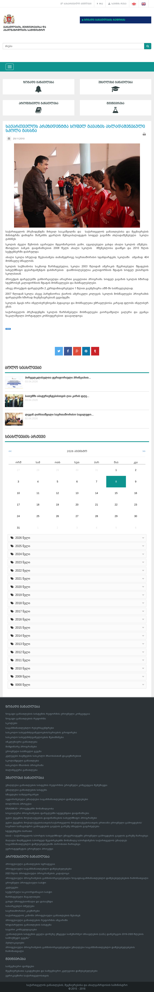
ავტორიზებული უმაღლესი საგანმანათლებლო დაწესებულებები (46, 799)
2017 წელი (20, 611)
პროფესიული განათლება (39, 108)
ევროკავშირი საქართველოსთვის (27, 975)
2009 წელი (20, 676)
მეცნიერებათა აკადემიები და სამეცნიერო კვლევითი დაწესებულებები (51, 970)
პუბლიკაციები (14, 942)
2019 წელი (20, 594)
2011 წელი (20, 660)
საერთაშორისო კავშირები (22, 910)
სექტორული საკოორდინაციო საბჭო (28, 892)
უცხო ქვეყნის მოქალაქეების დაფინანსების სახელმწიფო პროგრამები (51, 818)
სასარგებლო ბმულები (76, 3)
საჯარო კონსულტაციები (21, 929)
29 (57, 470)
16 (135, 493)
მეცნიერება (116, 108)
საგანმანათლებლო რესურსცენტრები (29, 728)
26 (57, 516)
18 (37, 504)
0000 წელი (20, 684)
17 (18, 504)
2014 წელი (20, 635)
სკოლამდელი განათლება (22, 760)
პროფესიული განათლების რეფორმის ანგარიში (36, 920)
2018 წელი (20, 603)
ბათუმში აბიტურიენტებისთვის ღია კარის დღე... (57, 396)
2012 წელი (20, 652)
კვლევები (11, 887)
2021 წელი (20, 578)
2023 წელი (20, 562)
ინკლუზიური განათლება (21, 741)
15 (116, 493)
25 (37, 516)
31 (96, 470)
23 (135, 504)
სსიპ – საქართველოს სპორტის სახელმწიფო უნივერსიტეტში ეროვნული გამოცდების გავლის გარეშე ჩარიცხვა (76, 835)
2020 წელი (20, 586)
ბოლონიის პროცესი (18, 803)
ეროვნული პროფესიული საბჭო (25, 882)
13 (77, 493)
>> (144, 451)
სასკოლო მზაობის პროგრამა (24, 765)
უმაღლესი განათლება (116, 87)
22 (116, 504)
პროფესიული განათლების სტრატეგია (30, 864)
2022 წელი (20, 570)
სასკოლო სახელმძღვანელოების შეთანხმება (34, 737)
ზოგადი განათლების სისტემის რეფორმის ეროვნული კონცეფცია (47, 713)
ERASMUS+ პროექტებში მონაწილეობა (29, 808)
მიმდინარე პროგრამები (21, 746)
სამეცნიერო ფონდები (19, 966)
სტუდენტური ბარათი (18, 831)
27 (18, 470)
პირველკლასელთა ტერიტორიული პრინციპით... (58, 377)
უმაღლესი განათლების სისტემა (26, 790)
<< (10, 451)
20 (77, 504)
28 (37, 470)
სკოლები (11, 723)
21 (96, 504)
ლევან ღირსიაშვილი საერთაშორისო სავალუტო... (59, 414)
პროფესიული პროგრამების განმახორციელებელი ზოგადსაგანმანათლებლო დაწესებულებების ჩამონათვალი (76, 878)
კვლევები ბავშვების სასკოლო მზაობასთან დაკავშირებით (43, 756)
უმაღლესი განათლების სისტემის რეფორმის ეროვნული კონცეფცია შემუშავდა (56, 785)
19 (57, 504)
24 (18, 516)
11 (37, 493)
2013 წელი (20, 643)
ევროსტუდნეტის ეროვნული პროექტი (29, 848)
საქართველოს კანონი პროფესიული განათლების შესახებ (42, 915)
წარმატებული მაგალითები (22, 896)
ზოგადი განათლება (39, 87)
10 (18, 493)
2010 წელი (20, 668)
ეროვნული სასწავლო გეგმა (23, 751)
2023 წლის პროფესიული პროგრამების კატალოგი (37, 873)
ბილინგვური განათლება (21, 770)
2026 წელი (20, 537)
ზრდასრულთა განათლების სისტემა (28, 924)
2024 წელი (20, 554)
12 (57, 493)
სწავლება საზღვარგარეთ (22, 794)
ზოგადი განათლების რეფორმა (25, 718)
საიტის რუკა (117, 3)
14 (96, 493)
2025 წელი (20, 546)
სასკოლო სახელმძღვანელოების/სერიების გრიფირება (41, 732)
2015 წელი (20, 627)
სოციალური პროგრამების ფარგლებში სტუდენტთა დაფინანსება (47, 813)
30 (77, 470)
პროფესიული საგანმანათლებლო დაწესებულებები (38, 868)
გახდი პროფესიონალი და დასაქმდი (29, 901)
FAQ (100, 3)
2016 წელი (20, 619)
